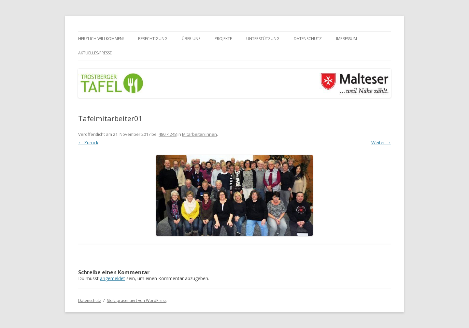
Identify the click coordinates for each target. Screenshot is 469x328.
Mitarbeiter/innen (199, 134)
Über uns (191, 38)
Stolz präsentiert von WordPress (136, 300)
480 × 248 (168, 134)
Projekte (223, 38)
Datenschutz (308, 38)
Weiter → (381, 142)
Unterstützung (262, 38)
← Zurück (88, 142)
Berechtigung (152, 38)
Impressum (346, 38)
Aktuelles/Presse (95, 53)
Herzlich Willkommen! (101, 38)
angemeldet (112, 278)
